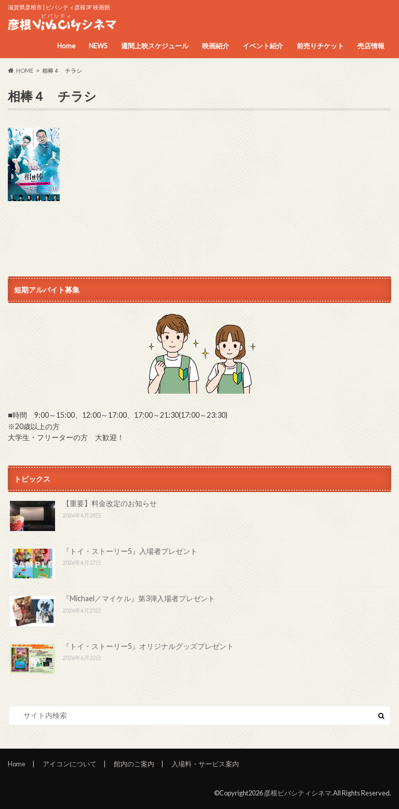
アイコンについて (70, 764)
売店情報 (370, 46)
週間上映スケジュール (155, 46)
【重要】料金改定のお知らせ (109, 503)
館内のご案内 (134, 764)
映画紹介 (215, 46)
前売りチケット (320, 46)
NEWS (98, 46)
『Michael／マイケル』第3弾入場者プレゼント (138, 598)
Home (66, 46)
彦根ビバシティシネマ (297, 793)
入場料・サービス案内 (205, 764)
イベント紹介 (263, 46)
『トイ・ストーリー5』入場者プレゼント (129, 551)
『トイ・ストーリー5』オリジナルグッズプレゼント (148, 646)
